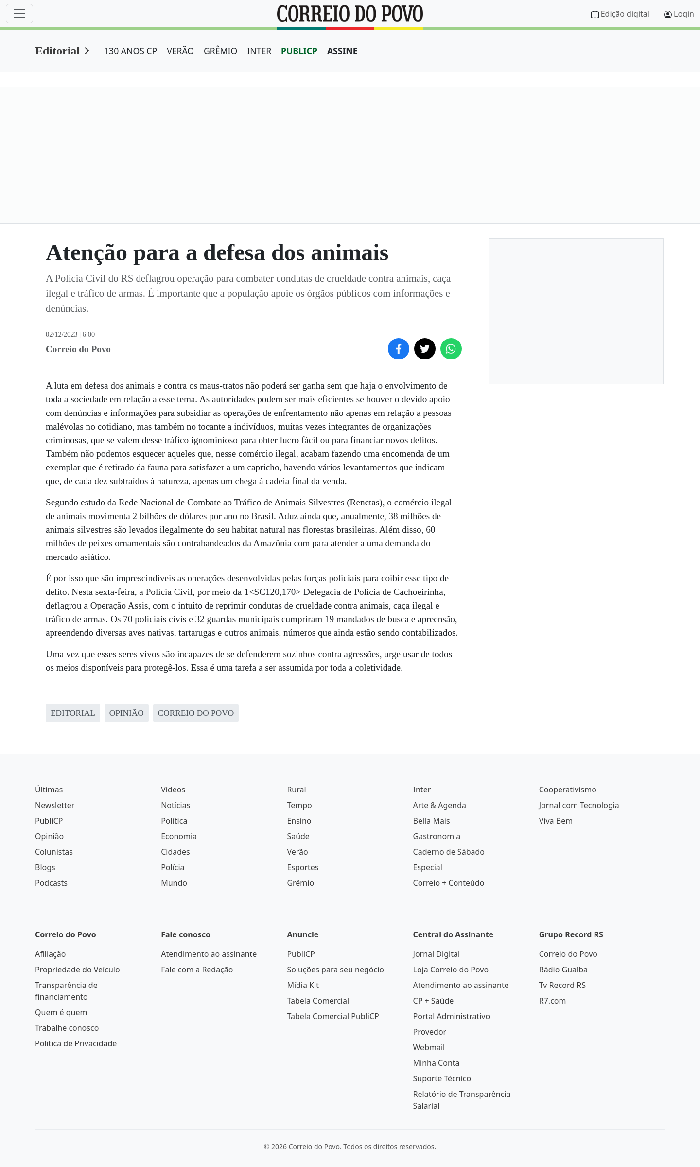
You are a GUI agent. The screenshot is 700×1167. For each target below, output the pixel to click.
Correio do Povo (568, 954)
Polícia (172, 867)
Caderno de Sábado (449, 851)
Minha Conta (436, 1063)
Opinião (49, 836)
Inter (422, 789)
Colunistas (54, 851)
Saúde (298, 836)
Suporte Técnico (442, 1078)
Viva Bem (556, 820)
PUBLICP (299, 50)
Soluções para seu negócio (335, 969)
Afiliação (50, 954)
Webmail (429, 1047)
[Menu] (19, 13)
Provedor (430, 1031)
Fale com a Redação (197, 969)
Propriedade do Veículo (77, 969)
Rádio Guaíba (563, 969)
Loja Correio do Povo (451, 969)
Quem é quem (61, 1012)
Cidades (175, 851)
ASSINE (342, 50)
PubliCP (49, 820)
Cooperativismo (567, 789)
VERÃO (180, 50)
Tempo (299, 805)
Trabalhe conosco (67, 1028)
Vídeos (173, 789)
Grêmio (300, 883)
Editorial (57, 50)
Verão (297, 851)
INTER (259, 50)
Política (174, 820)
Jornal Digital (436, 954)
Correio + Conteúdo (449, 883)
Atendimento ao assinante (209, 954)
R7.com (552, 1000)
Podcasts (51, 883)
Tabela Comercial (318, 1000)
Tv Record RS (562, 985)
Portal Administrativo (451, 1016)
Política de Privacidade (76, 1043)
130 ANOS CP (130, 50)
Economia (179, 836)
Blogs (45, 867)
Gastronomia (437, 836)
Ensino (299, 820)
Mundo (174, 883)
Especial (427, 867)
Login (684, 13)
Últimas (49, 789)
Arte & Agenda (439, 805)
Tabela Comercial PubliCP (333, 1016)
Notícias (175, 805)
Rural (296, 789)
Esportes (302, 867)
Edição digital (625, 13)
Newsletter (54, 805)
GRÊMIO (220, 50)
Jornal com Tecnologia (579, 805)
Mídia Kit (303, 985)
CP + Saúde (433, 1000)
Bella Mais (431, 820)
